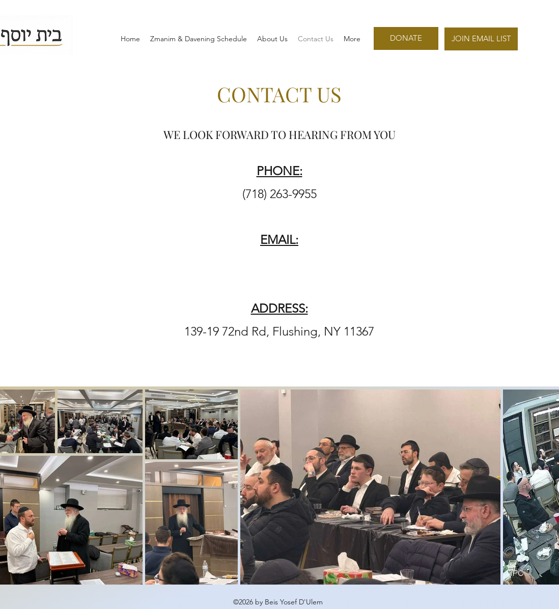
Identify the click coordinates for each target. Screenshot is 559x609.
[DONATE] (406, 38)
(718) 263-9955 (279, 193)
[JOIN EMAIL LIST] (481, 38)
